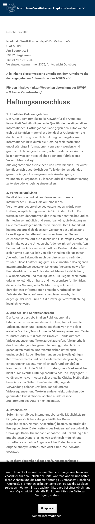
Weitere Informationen (46, 516)
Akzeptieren (47, 508)
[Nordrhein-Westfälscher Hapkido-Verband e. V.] (47, 8)
